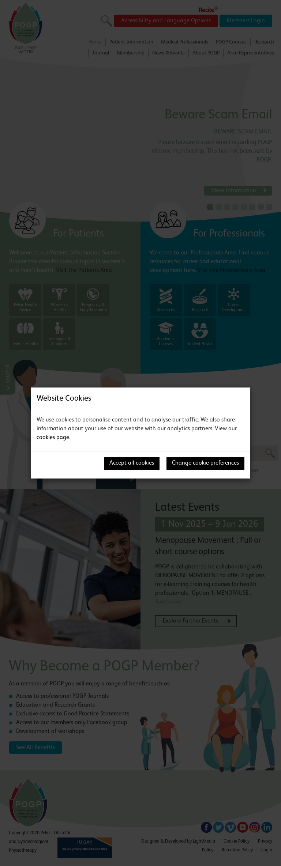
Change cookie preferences (205, 463)
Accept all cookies (131, 463)
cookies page (53, 437)
